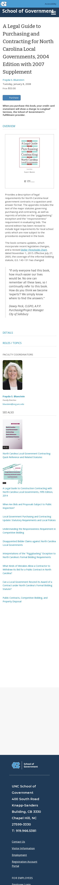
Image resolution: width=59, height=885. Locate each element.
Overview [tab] (9, 126)
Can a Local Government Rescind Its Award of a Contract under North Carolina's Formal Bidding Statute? (27, 585)
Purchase (14, 97)
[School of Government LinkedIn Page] (31, 831)
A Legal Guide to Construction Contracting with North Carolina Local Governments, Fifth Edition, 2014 (28, 492)
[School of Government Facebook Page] (15, 831)
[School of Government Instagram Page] (39, 831)
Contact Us (18, 766)
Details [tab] (8, 332)
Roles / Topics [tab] (12, 343)
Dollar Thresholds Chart (34, 249)
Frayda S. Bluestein (13, 79)
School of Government (28, 11)
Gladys (16, 818)
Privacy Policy (21, 869)
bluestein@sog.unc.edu (13, 404)
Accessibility (50, 3)
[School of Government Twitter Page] (23, 831)
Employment (19, 779)
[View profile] (14, 375)
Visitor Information (23, 773)
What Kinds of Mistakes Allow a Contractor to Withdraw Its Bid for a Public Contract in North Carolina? (27, 569)
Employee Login (21, 809)
